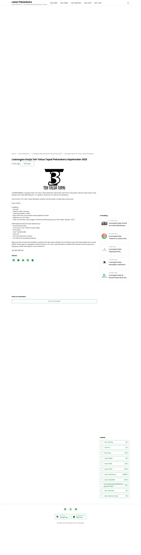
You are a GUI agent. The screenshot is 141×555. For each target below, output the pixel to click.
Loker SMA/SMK (114, 480)
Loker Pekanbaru (22, 2)
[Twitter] (23, 260)
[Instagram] (70, 509)
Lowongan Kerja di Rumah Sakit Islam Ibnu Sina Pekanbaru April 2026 (118, 276)
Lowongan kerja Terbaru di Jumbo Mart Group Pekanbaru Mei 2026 (118, 237)
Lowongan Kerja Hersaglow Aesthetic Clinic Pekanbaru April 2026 (117, 263)
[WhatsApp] (18, 260)
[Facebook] (14, 260)
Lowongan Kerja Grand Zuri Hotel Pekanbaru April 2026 (118, 224)
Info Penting (114, 442)
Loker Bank (114, 464)
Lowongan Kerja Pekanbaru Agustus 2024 (114, 485)
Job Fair (114, 448)
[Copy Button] (32, 260)
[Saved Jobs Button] (128, 3)
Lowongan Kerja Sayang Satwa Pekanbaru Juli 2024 (117, 250)
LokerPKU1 (81, 523)
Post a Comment (54, 301)
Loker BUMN (114, 458)
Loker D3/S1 (114, 469)
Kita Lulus (114, 453)
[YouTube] (76, 509)
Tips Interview (114, 491)
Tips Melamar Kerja (114, 496)
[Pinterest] (28, 260)
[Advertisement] (59, 13)
